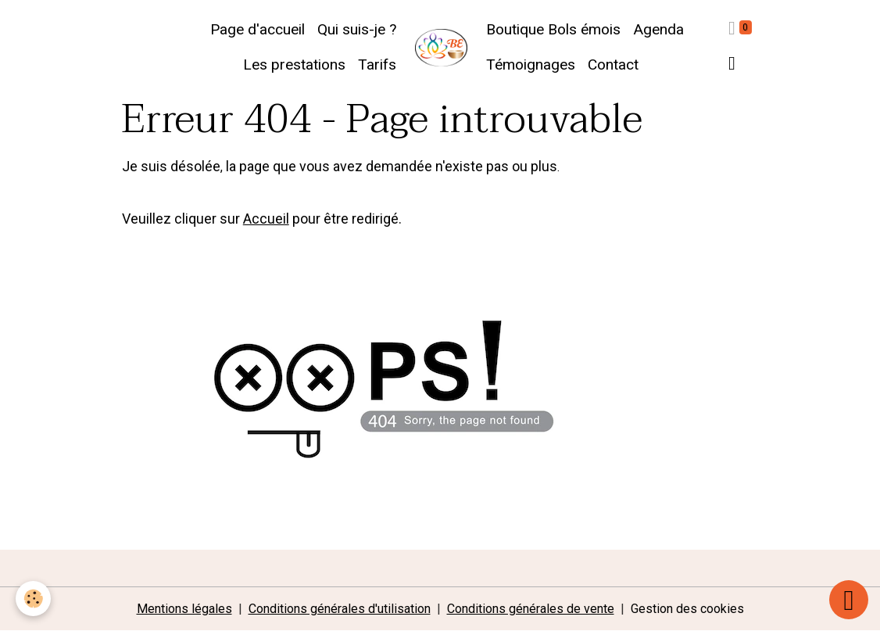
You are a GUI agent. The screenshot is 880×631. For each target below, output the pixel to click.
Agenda (658, 29)
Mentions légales (184, 608)
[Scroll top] (848, 599)
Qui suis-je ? (356, 29)
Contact (613, 64)
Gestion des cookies (687, 608)
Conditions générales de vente (530, 608)
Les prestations (294, 64)
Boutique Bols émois (553, 29)
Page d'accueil (257, 29)
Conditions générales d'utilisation (340, 608)
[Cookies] (33, 598)
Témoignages (530, 64)
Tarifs (377, 64)
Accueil (266, 218)
